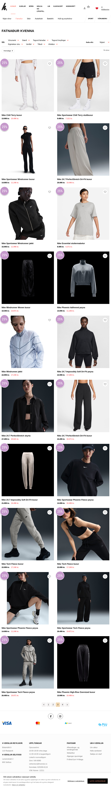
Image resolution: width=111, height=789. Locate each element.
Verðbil (28, 44)
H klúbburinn (104, 8)
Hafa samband (95, 751)
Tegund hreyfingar (59, 40)
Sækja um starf (96, 754)
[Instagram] (60, 716)
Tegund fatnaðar (39, 40)
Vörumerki (12, 40)
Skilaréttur (71, 753)
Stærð (24, 40)
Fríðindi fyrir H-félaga (75, 759)
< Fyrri (44, 704)
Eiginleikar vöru (14, 44)
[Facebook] (50, 716)
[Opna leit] (78, 8)
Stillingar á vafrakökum (76, 781)
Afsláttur (51, 44)
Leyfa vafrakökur (98, 781)
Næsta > (67, 704)
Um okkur (93, 747)
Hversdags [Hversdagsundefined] (7, 51)
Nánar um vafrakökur (18, 785)
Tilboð (40, 44)
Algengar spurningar (75, 756)
